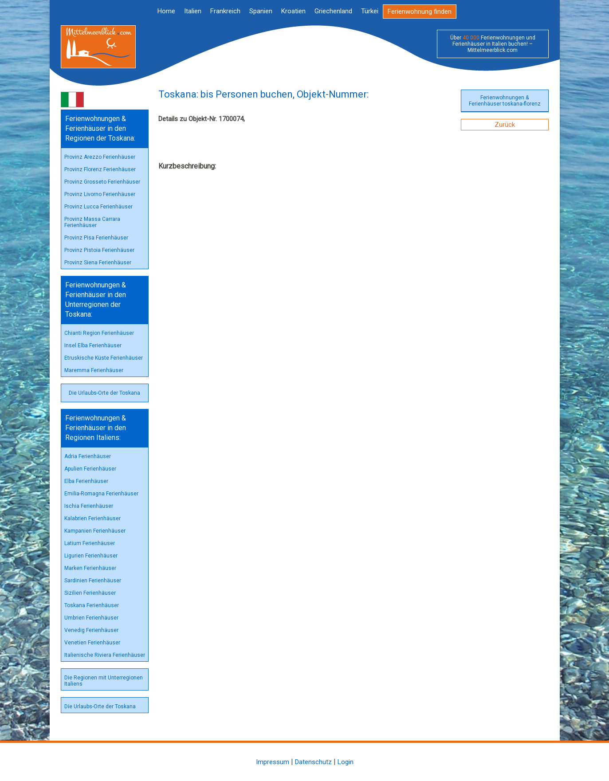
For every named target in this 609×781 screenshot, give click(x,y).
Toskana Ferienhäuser (91, 605)
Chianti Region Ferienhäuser (99, 333)
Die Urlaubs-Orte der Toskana (104, 393)
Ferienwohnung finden (420, 12)
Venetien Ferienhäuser (92, 643)
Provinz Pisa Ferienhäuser (96, 238)
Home (166, 11)
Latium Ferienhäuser (89, 543)
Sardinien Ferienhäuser (92, 580)
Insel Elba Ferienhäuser (93, 345)
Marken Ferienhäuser (90, 568)
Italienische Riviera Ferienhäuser (104, 655)
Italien (192, 11)
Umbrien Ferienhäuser (91, 618)
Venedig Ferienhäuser (91, 630)
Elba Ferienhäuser (86, 481)
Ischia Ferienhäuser (88, 506)
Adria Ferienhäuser (87, 456)
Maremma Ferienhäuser (93, 370)
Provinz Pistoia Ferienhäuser (99, 250)
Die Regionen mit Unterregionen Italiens (103, 681)
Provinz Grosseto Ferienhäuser (102, 182)
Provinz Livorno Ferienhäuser (99, 194)
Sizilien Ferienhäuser (90, 593)
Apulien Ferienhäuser (90, 469)
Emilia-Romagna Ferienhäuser (101, 494)
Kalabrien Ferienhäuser (92, 518)
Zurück (505, 125)
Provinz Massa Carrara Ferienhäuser (92, 222)
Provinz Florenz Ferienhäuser (100, 169)
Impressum (272, 762)
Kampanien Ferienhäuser (95, 531)
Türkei (369, 11)
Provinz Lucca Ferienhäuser (98, 207)
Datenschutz (313, 762)
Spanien (260, 11)
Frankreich (225, 11)
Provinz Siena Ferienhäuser (97, 262)
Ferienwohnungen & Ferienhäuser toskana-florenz (505, 100)
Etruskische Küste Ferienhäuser (103, 358)
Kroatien (293, 11)
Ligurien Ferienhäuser (91, 556)
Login (346, 762)
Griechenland (333, 11)
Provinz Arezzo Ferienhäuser (99, 157)
